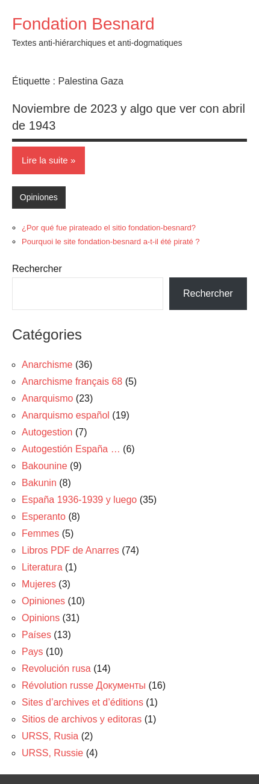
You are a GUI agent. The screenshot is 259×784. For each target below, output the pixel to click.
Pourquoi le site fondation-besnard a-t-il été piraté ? (111, 241)
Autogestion (47, 432)
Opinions (41, 618)
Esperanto (44, 516)
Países (36, 635)
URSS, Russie (52, 753)
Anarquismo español (66, 415)
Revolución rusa (56, 668)
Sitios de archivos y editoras (82, 719)
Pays (32, 651)
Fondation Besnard (83, 23)
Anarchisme (47, 364)
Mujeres (39, 584)
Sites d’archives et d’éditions (82, 702)
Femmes (40, 533)
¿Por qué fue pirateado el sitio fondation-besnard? (109, 227)
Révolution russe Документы (84, 685)
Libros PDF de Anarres (70, 550)
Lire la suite (45, 160)
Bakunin (39, 483)
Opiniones (39, 197)
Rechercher (37, 269)
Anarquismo (47, 398)
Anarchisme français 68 (72, 381)
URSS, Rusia (50, 736)
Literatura (42, 567)
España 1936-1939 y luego (79, 500)
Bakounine (44, 466)
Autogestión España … (71, 449)
